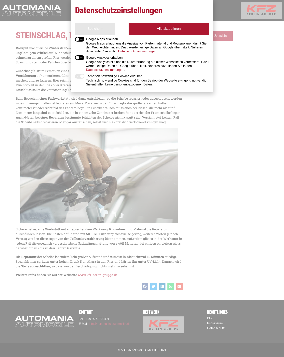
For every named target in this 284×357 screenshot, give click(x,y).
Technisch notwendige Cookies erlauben (108, 76)
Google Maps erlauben (96, 39)
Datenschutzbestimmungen (105, 69)
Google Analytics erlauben (99, 57)
